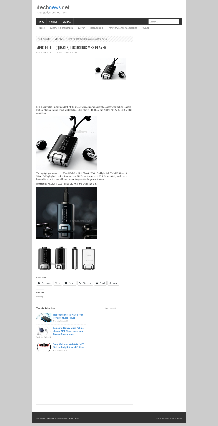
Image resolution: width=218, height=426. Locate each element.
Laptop (81, 28)
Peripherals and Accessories (123, 28)
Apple (42, 28)
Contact (53, 21)
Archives (67, 21)
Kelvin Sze (44, 53)
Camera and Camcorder (61, 28)
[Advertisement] (126, 9)
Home (41, 21)
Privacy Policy (74, 418)
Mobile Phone (96, 28)
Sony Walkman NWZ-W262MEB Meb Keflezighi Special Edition (68, 345)
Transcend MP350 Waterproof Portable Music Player (68, 316)
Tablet (146, 28)
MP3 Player (59, 39)
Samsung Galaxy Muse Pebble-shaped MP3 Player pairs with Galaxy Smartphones (68, 331)
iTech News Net (44, 39)
